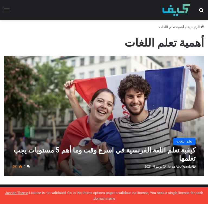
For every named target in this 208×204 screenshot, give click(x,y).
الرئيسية (195, 27)
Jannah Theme (16, 193)
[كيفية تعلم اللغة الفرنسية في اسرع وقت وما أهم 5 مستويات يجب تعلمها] (104, 116)
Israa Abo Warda (179, 167)
